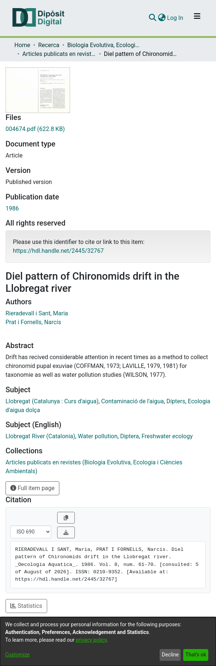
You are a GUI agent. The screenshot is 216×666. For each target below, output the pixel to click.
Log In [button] (175, 17)
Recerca (48, 45)
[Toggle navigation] (197, 18)
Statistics (26, 605)
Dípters (176, 401)
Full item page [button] (32, 488)
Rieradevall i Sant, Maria (37, 313)
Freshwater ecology (167, 436)
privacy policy (91, 640)
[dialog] (108, 641)
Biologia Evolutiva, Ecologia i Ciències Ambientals (104, 45)
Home (22, 45)
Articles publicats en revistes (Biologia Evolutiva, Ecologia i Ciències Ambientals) (59, 53)
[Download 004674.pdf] (108, 129)
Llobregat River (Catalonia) (40, 436)
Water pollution (98, 436)
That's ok (195, 655)
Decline (170, 655)
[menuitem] (161, 18)
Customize (17, 655)
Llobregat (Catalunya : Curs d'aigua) (52, 401)
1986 (12, 208)
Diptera (129, 436)
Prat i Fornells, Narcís (33, 322)
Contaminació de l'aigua (132, 401)
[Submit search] (152, 18)
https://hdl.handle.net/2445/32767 (58, 250)
